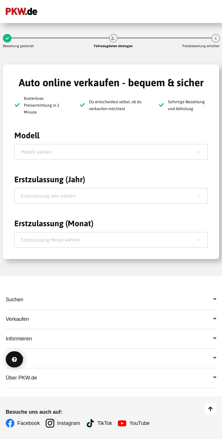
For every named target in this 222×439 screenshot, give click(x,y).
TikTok (104, 423)
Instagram (68, 423)
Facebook (28, 423)
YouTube (139, 423)
